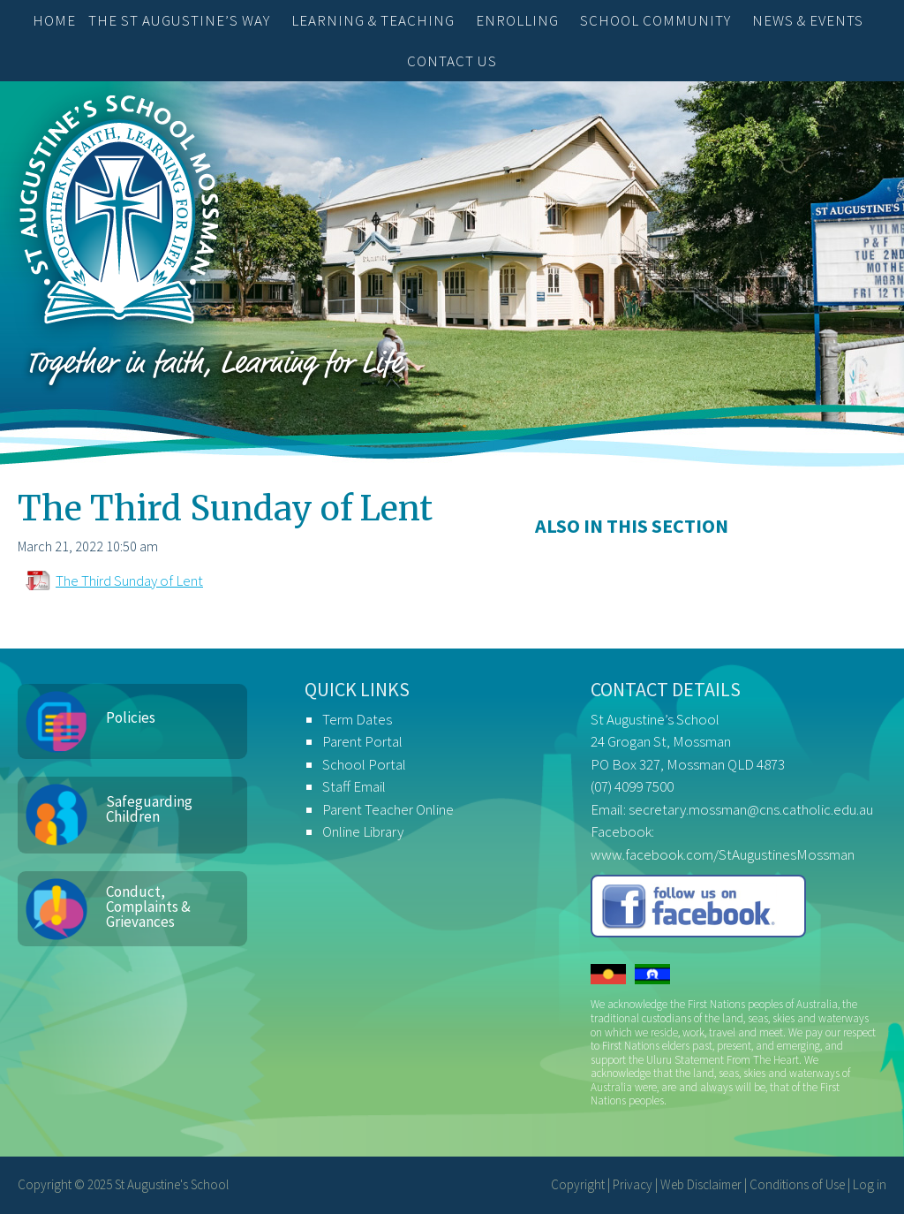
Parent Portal (362, 741)
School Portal (364, 764)
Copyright (578, 1184)
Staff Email (354, 786)
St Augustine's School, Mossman (119, 213)
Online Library (362, 831)
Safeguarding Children (149, 809)
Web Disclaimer (701, 1184)
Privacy (632, 1184)
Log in (869, 1184)
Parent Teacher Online (388, 809)
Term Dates (357, 719)
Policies (130, 717)
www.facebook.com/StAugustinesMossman (723, 854)
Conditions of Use (797, 1184)
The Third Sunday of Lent (129, 580)
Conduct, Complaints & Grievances (148, 906)
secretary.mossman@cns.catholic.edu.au (751, 809)
